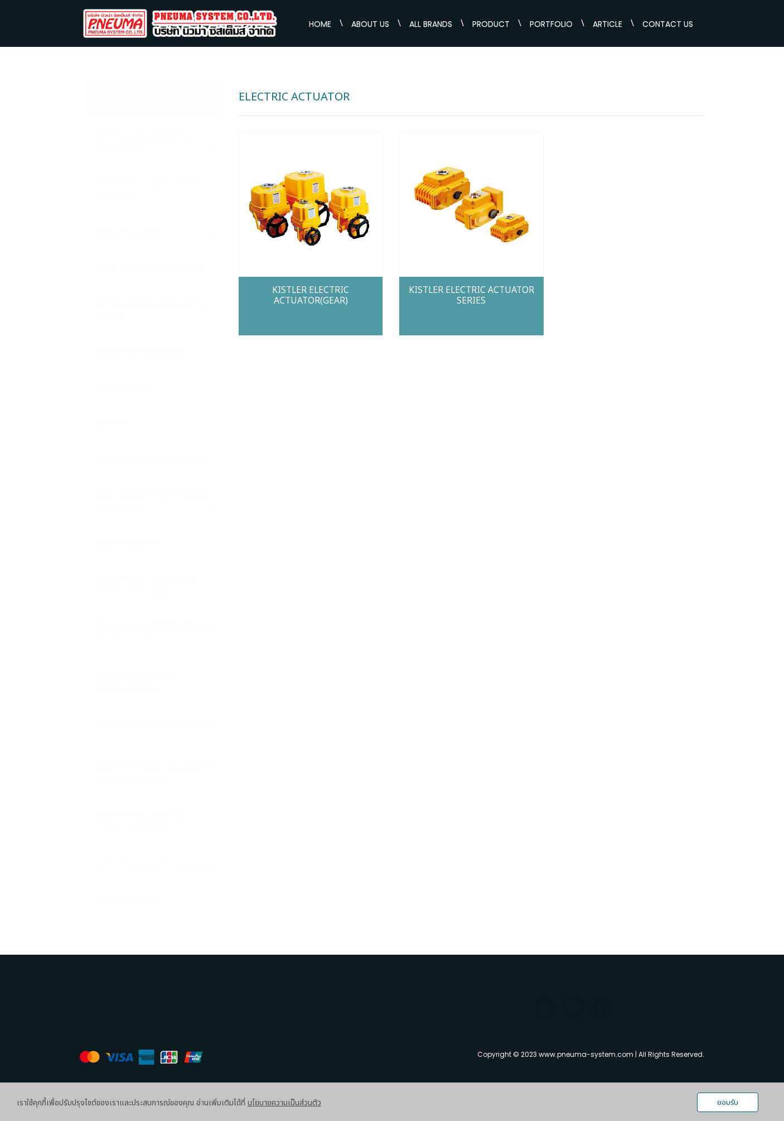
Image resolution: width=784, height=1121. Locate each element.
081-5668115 (404, 1010)
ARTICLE (607, 24)
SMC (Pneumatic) (155, 232)
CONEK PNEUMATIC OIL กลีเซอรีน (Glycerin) (155, 633)
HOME (320, 24)
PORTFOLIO (551, 24)
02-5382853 (358, 1010)
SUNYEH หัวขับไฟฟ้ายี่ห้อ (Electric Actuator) (139, 822)
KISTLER (155, 423)
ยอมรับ (727, 1102)
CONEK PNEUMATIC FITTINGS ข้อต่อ (155, 682)
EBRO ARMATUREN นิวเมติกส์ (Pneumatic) (155, 501)
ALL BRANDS (430, 24)
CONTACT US (667, 24)
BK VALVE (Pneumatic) (155, 352)
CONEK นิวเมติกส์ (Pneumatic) (155, 728)
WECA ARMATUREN (135, 543)
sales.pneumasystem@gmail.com (398, 1027)
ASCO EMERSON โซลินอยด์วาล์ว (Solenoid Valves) (155, 774)
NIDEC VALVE (155, 388)
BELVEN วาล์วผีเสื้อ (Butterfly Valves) (151, 310)
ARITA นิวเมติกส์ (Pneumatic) (155, 459)
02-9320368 (358, 1000)
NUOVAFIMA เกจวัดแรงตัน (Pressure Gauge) (145, 585)
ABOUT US (370, 24)
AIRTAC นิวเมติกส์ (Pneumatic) (154, 864)
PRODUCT (491, 24)
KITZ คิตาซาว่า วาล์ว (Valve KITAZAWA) (155, 142)
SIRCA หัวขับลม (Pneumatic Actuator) (155, 191)
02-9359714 (404, 1000)
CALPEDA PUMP (127, 900)
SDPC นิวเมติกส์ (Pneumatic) (155, 268)
